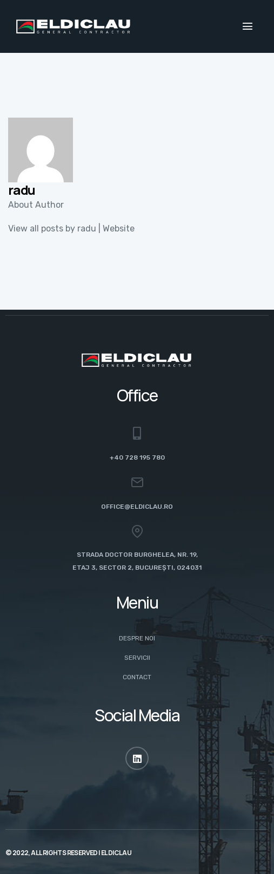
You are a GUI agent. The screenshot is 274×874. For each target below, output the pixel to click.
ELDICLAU (116, 852)
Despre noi (137, 638)
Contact (137, 677)
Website (119, 228)
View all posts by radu (52, 228)
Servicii (137, 657)
